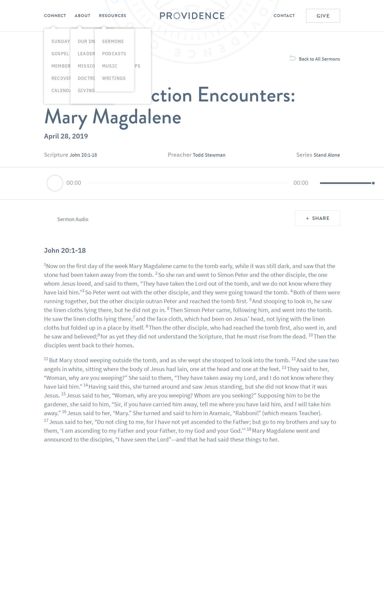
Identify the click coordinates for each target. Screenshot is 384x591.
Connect (55, 16)
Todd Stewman (209, 165)
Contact (284, 16)
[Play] (55, 193)
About (82, 16)
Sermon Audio (74, 230)
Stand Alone (324, 165)
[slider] (169, 193)
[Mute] (279, 194)
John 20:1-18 (86, 165)
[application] (192, 194)
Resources (112, 16)
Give (323, 16)
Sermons (55, 64)
